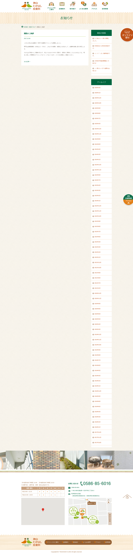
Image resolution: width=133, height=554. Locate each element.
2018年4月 (98, 411)
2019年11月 (98, 339)
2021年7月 (98, 283)
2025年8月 (98, 113)
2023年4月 (98, 185)
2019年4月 (98, 375)
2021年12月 (98, 262)
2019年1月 (98, 386)
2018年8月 (98, 401)
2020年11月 (98, 298)
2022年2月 (98, 252)
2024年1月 (98, 159)
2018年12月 (98, 391)
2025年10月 (98, 103)
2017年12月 (98, 432)
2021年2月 (98, 288)
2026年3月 (98, 87)
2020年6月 (98, 314)
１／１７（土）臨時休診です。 (101, 54)
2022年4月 (98, 242)
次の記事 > (27, 61)
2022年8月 (98, 226)
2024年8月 (98, 139)
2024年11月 (98, 134)
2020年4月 (98, 324)
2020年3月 (98, 329)
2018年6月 (98, 406)
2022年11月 (98, 211)
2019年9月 (98, 350)
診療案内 (65, 542)
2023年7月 (98, 180)
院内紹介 (75, 542)
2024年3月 (98, 154)
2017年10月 (98, 442)
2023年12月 (98, 164)
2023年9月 (98, 175)
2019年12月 (98, 334)
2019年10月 (98, 344)
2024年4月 (98, 149)
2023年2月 (98, 195)
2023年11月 (98, 170)
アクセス (98, 542)
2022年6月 (98, 236)
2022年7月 (98, 231)
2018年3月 (98, 417)
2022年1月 (98, 257)
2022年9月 (98, 221)
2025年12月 (98, 98)
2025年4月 (98, 123)
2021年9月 (98, 272)
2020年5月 (98, 319)
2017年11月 (98, 437)
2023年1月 (98, 200)
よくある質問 (87, 542)
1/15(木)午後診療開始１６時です (101, 62)
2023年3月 (98, 190)
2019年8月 (98, 355)
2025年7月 (98, 118)
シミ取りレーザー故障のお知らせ (101, 69)
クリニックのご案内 (52, 542)
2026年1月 (98, 92)
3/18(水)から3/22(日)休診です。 (101, 47)
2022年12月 (98, 206)
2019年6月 (98, 365)
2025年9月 (98, 108)
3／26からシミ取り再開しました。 (101, 39)
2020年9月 (98, 303)
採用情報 (107, 542)
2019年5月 (98, 370)
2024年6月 (98, 144)
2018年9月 (98, 396)
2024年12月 (98, 128)
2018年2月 (98, 422)
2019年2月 (98, 380)
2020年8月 (98, 308)
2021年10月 (98, 267)
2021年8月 (98, 278)
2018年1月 (98, 427)
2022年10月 (98, 216)
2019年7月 (98, 360)
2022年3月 (98, 247)
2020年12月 (98, 293)
